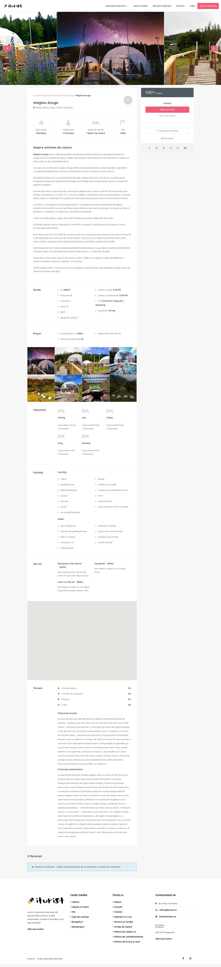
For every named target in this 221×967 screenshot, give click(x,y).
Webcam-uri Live (123, 917)
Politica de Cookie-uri (125, 931)
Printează (167, 138)
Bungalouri (77, 922)
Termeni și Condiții (123, 922)
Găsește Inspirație (162, 6)
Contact (180, 6)
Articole (118, 907)
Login (192, 6)
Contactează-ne (167, 916)
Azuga (71, 95)
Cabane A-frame (80, 907)
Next (214, 48)
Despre (117, 902)
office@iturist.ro (168, 910)
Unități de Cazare (123, 926)
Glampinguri (78, 926)
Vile (73, 912)
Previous (7, 48)
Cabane (75, 902)
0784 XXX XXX (167, 109)
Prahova (62, 95)
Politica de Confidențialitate (128, 936)
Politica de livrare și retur (127, 941)
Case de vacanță (80, 917)
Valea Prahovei (48, 95)
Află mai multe (35, 929)
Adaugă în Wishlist (167, 130)
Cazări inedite (140, 6)
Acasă (36, 95)
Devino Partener (208, 6)
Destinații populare (116, 6)
